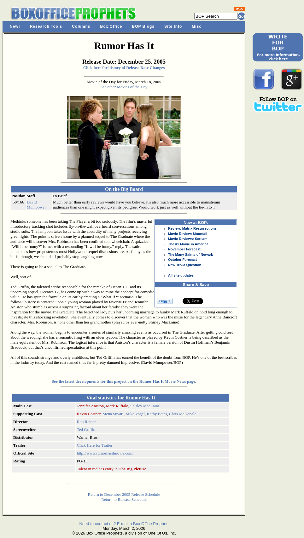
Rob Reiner (86, 421)
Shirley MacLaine (145, 406)
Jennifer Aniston (90, 406)
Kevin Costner (89, 413)
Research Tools (46, 26)
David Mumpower (36, 204)
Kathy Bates (157, 413)
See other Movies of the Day (123, 86)
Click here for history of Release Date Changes (124, 67)
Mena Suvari (113, 413)
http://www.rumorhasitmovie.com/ (105, 453)
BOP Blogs (143, 26)
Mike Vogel (135, 413)
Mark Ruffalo (117, 406)
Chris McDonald (182, 413)
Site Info (173, 26)
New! (15, 26)
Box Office (111, 26)
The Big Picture (132, 468)
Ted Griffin (86, 429)
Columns (81, 26)
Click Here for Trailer (95, 445)
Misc (197, 26)
